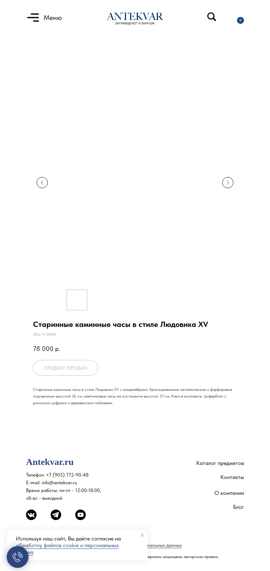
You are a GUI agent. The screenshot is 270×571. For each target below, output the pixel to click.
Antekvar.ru (50, 462)
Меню (53, 17)
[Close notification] (142, 535)
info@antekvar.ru (59, 482)
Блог (238, 507)
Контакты (232, 477)
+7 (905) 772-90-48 (67, 475)
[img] (211, 16)
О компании (229, 493)
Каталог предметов (220, 463)
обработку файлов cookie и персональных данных (67, 548)
